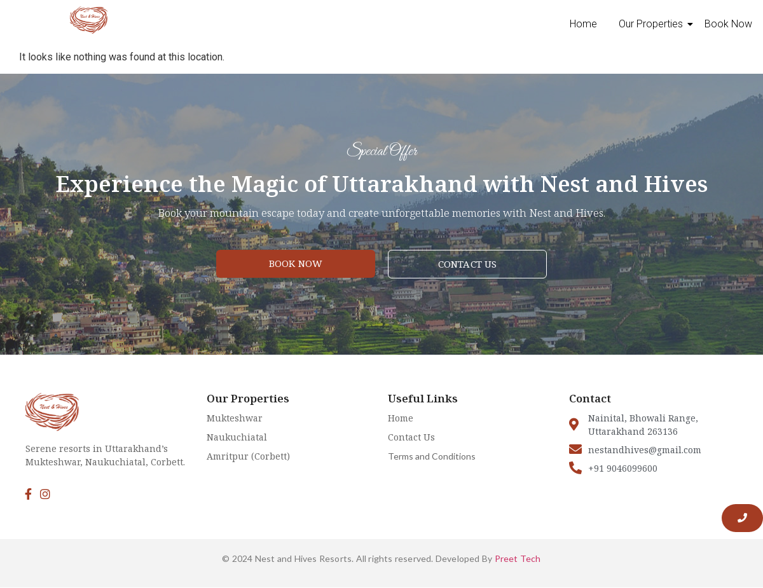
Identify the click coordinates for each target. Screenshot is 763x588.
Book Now (728, 24)
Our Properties (653, 24)
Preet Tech (518, 558)
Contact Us (411, 437)
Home (583, 24)
